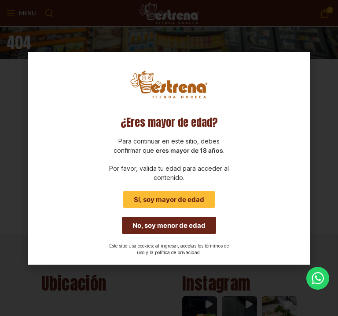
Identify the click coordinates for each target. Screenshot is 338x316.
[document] (169, 158)
